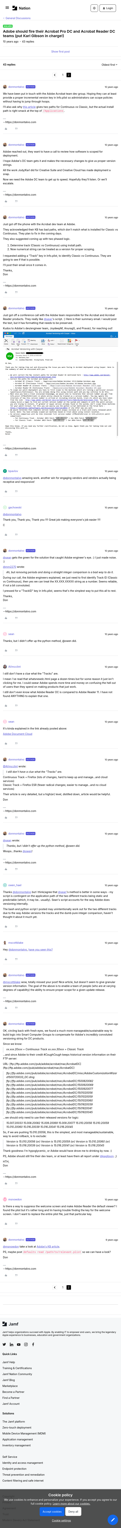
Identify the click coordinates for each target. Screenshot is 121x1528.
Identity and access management (22, 1462)
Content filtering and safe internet (23, 1480)
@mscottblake (11, 982)
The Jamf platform (13, 1421)
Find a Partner (11, 1397)
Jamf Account (10, 1403)
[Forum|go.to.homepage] (21, 8)
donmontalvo (16, 86)
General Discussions (18, 18)
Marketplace (10, 1385)
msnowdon (15, 1199)
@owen (27, 851)
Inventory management (16, 1445)
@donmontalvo (12, 477)
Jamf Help (8, 1362)
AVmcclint (14, 666)
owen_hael (14, 885)
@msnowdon (11, 1246)
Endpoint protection (14, 1468)
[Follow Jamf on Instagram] (26, 1344)
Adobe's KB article (48, 1246)
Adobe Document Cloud (17, 733)
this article (29, 106)
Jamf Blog (8, 1380)
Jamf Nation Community (17, 1374)
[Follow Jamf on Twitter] (4, 1344)
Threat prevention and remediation (23, 1474)
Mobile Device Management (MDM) (24, 1433)
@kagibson (107, 1156)
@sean (48, 319)
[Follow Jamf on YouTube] (19, 1344)
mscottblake (15, 942)
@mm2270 (9, 566)
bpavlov (13, 471)
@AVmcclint (10, 766)
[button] (7, 8)
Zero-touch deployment (16, 1427)
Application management (17, 1439)
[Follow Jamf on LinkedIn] (11, 1344)
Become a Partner (13, 1391)
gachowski (14, 507)
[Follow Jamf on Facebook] (33, 1344)
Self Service (9, 1456)
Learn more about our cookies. (71, 1503)
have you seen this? (41, 949)
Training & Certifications (17, 1368)
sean (11, 634)
